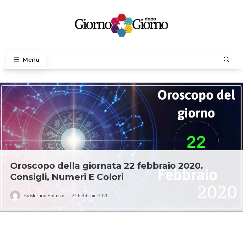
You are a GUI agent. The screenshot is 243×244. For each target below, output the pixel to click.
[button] (226, 59)
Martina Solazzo (47, 195)
